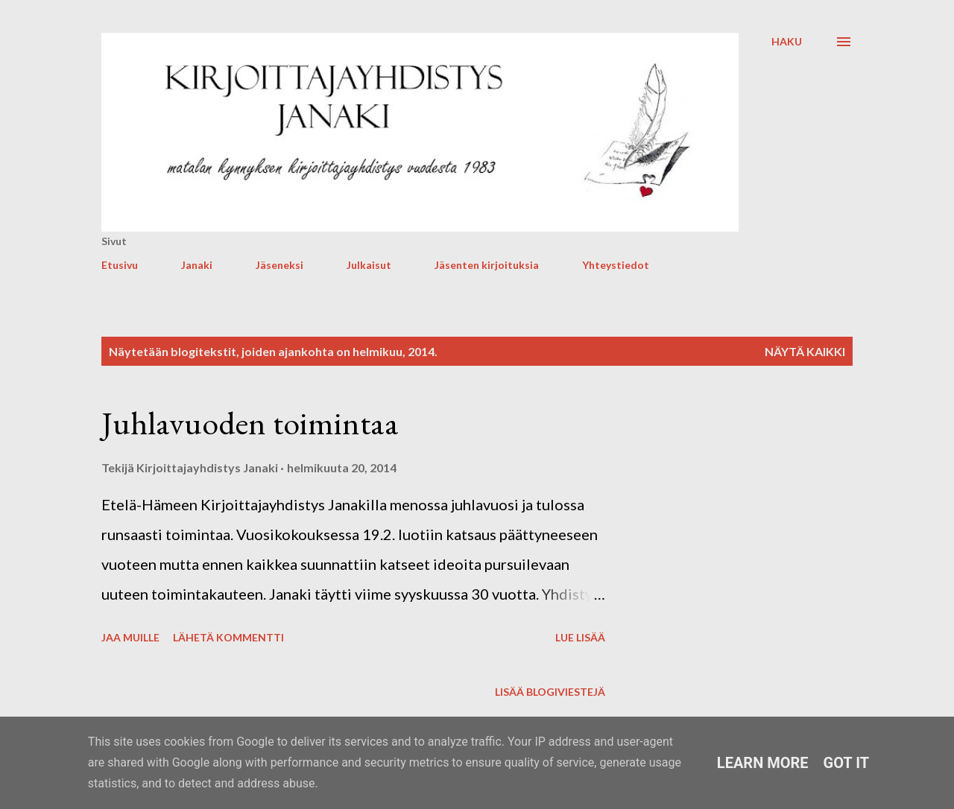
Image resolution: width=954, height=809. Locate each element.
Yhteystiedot (615, 264)
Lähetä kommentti (228, 637)
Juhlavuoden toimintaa (250, 423)
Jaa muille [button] (130, 637)
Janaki (196, 264)
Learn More (763, 763)
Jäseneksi (279, 264)
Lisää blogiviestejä (550, 691)
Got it (847, 763)
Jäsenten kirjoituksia (487, 264)
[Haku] (786, 42)
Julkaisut (369, 264)
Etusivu (119, 264)
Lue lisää (580, 637)
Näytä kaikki (805, 351)
